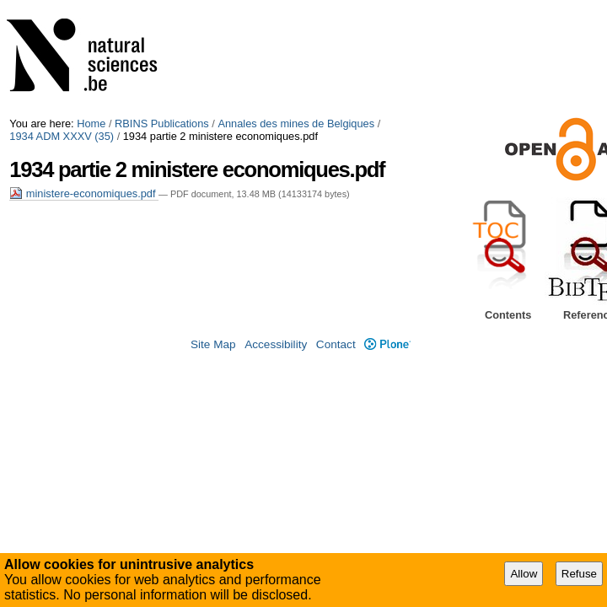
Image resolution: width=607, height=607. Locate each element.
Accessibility (275, 344)
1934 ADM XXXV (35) (61, 136)
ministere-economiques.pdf (83, 193)
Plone (387, 344)
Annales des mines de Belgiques (296, 123)
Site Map (213, 344)
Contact (336, 344)
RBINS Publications (162, 123)
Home (91, 123)
